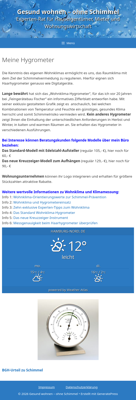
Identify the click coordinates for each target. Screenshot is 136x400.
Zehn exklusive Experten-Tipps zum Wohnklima (51, 207)
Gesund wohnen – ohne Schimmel (68, 12)
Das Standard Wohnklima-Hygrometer (44, 212)
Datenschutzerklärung (82, 387)
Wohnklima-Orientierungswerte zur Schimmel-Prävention (59, 197)
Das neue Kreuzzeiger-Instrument (40, 217)
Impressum (46, 387)
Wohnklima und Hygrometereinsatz (42, 202)
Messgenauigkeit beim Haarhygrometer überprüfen (55, 223)
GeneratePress (107, 394)
